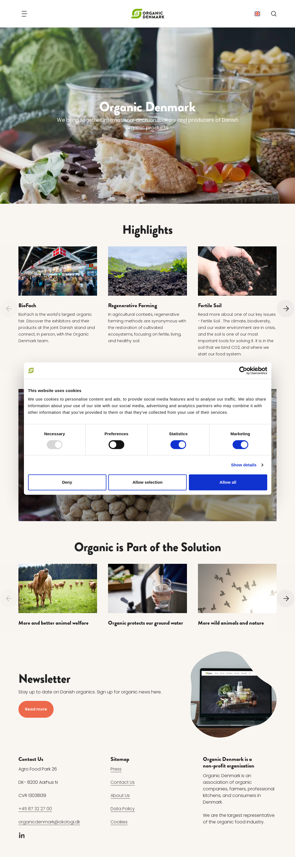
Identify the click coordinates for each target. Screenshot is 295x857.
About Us (120, 795)
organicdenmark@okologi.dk (49, 822)
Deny (67, 482)
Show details (244, 464)
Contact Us (123, 782)
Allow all (228, 482)
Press (116, 769)
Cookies (119, 822)
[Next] (285, 309)
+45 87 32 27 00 (35, 809)
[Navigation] (24, 14)
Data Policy (123, 809)
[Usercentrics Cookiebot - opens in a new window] (243, 370)
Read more (36, 709)
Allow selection (147, 482)
